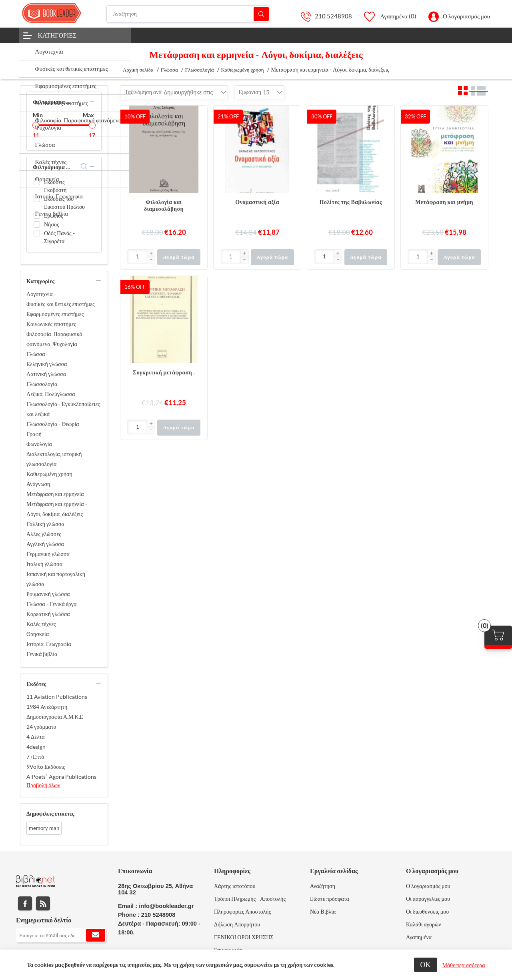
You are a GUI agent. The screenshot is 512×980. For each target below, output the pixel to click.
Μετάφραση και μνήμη (444, 202)
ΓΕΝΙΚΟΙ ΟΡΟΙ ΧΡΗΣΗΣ (243, 937)
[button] (151, 254)
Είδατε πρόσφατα (329, 899)
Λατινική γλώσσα (46, 374)
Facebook (25, 903)
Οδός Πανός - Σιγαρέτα (59, 237)
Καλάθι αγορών (423, 924)
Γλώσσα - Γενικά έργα (51, 604)
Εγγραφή (95, 935)
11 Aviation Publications (56, 697)
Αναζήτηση (261, 14)
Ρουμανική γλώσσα (48, 594)
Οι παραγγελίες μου (428, 899)
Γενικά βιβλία (41, 654)
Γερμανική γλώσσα (48, 554)
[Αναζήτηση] (188, 14)
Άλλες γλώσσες (43, 534)
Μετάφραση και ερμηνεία (55, 494)
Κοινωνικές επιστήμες (51, 324)
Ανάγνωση (38, 484)
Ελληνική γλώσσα (46, 364)
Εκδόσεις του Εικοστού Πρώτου (64, 203)
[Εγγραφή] (61, 935)
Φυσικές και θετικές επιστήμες (60, 304)
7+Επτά (35, 757)
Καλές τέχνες (41, 624)
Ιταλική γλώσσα (44, 564)
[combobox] (188, 92)
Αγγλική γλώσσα (45, 544)
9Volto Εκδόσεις (45, 767)
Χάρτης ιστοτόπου (235, 886)
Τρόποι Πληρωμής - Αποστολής (250, 899)
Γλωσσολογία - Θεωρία (52, 424)
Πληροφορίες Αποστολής (242, 911)
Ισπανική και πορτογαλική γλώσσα (55, 579)
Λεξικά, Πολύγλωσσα (50, 394)
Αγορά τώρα (178, 257)
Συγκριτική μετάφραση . (164, 372)
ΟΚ (425, 964)
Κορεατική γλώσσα (48, 614)
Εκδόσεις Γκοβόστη (55, 186)
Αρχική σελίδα (138, 70)
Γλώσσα (35, 354)
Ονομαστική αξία (257, 202)
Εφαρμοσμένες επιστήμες (55, 314)
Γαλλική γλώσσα (45, 524)
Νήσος (51, 224)
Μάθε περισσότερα (463, 965)
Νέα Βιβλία (323, 911)
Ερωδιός (53, 215)
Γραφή (34, 434)
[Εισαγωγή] (137, 257)
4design (36, 747)
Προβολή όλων (43, 785)
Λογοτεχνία (39, 294)
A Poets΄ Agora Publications (61, 777)
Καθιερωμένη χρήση (49, 474)
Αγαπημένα (419, 937)
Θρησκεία (37, 634)
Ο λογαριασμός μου (466, 16)
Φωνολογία (39, 444)
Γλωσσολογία (41, 384)
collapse (92, 101)
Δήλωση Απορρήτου (237, 924)
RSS (43, 903)
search (84, 166)
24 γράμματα (41, 727)
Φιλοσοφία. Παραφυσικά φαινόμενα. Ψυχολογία (54, 339)
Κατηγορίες (57, 35)
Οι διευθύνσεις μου (427, 911)
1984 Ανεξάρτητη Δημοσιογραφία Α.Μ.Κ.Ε (54, 712)
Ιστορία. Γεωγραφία (48, 644)
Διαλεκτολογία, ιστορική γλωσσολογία (54, 459)
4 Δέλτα (35, 737)
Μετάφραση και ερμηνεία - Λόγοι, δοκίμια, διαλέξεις (56, 509)
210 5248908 (333, 16)
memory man (44, 828)
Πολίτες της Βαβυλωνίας (351, 202)
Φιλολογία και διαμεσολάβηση (164, 205)
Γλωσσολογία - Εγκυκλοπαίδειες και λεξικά (63, 409)
